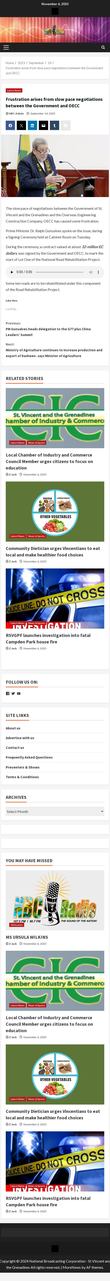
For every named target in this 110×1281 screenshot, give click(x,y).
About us (13, 730)
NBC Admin (16, 113)
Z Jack (13, 477)
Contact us (15, 750)
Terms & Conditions (22, 779)
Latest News (14, 90)
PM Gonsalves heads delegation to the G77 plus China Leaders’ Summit (55, 329)
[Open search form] (103, 47)
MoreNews (72, 1270)
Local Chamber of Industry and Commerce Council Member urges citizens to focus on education (49, 463)
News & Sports (36, 445)
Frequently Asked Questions (29, 760)
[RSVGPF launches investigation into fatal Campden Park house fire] (55, 601)
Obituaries (17, 927)
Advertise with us (20, 740)
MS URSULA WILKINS (27, 939)
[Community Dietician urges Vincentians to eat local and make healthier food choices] (55, 514)
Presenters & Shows (23, 769)
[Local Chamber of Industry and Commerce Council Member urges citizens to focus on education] (55, 421)
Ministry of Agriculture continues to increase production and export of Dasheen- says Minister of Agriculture (55, 351)
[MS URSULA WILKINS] (55, 903)
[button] (6, 47)
